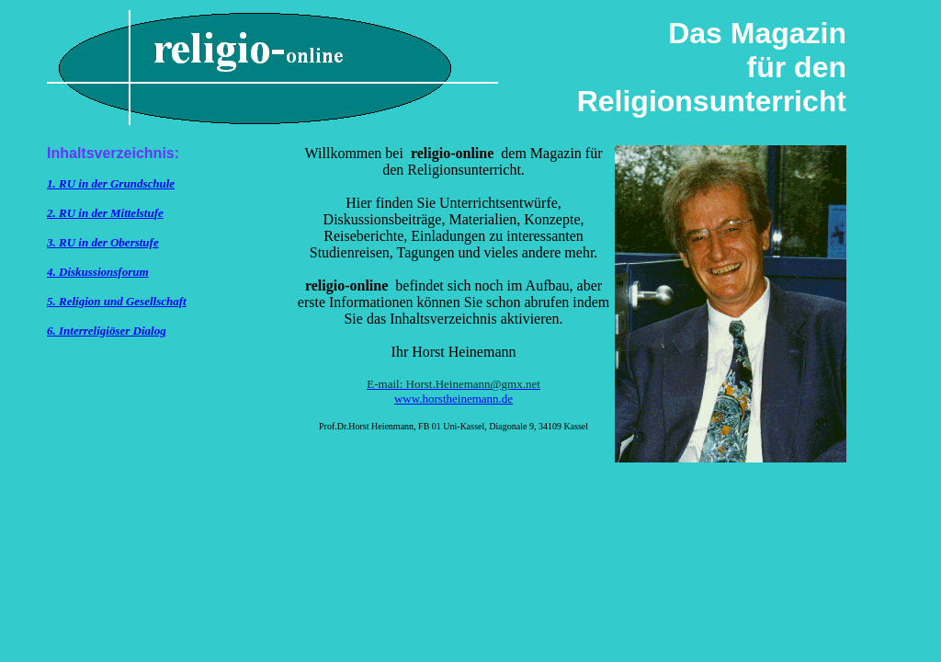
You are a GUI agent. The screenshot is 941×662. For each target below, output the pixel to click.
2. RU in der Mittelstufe (105, 213)
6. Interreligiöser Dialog (106, 330)
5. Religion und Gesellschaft (117, 301)
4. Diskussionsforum (98, 272)
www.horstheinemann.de (453, 398)
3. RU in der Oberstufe (103, 242)
